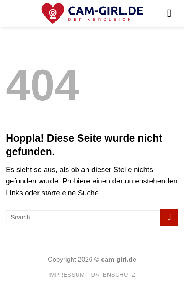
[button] (172, 13)
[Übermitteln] (169, 218)
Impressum (66, 275)
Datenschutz (113, 275)
